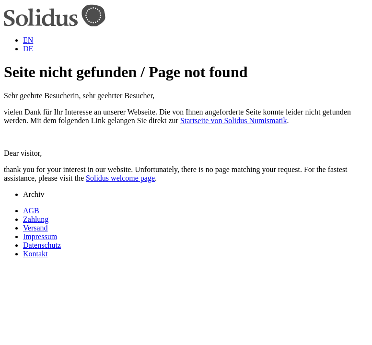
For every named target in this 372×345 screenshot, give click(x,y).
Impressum (40, 236)
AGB (31, 211)
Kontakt (35, 254)
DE (28, 49)
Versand (35, 228)
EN (28, 40)
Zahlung (35, 219)
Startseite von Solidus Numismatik (233, 120)
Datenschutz (42, 245)
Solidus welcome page (120, 178)
